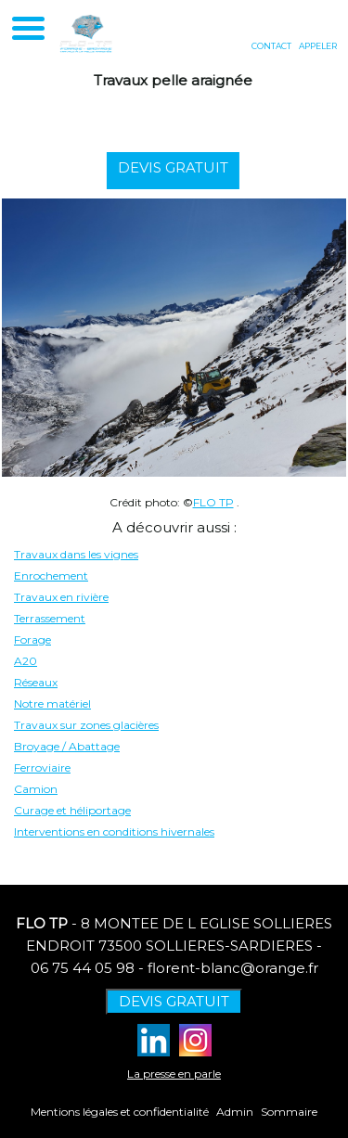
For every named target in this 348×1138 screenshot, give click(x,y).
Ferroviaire (42, 767)
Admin (234, 1112)
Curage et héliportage (72, 810)
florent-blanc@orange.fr (233, 968)
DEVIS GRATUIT (183, 167)
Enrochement (51, 575)
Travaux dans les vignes (76, 554)
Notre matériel (52, 703)
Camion (36, 789)
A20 (25, 661)
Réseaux (36, 682)
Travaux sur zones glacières (86, 725)
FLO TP (213, 502)
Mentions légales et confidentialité (120, 1112)
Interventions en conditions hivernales (114, 831)
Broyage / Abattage (67, 746)
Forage (32, 639)
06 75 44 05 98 (83, 968)
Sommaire (289, 1112)
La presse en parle (174, 1073)
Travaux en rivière (61, 597)
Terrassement (49, 618)
